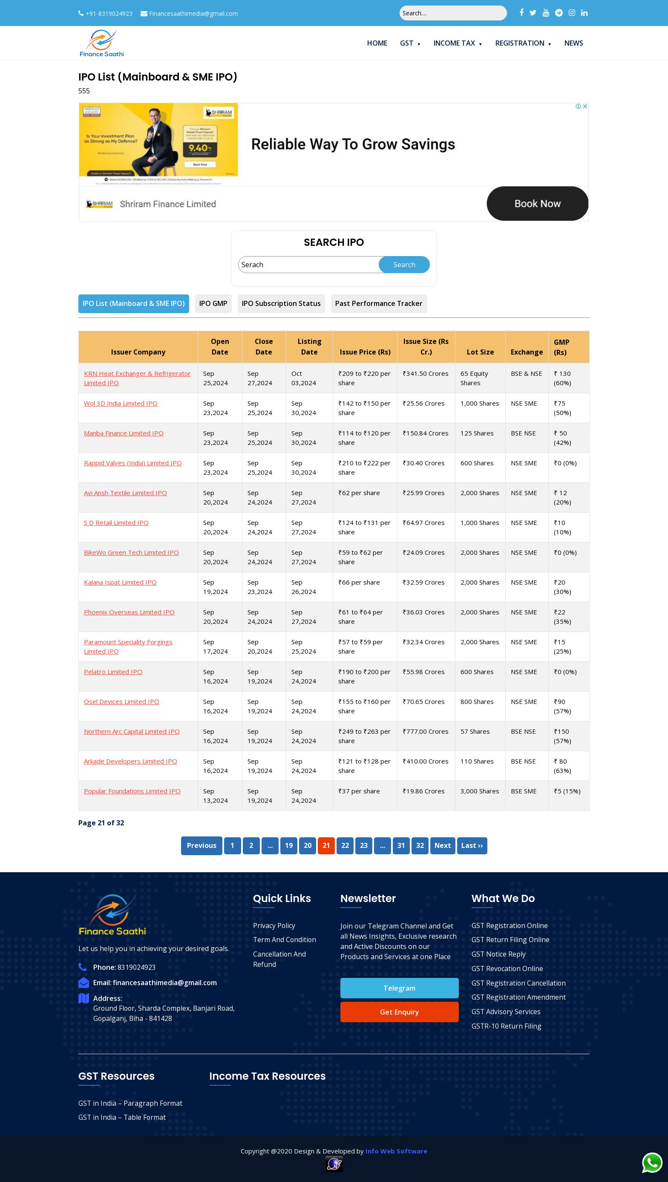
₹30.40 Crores (423, 462)
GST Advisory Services (506, 1012)
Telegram (399, 987)
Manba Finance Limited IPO (124, 432)
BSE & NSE (526, 372)
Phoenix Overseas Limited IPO (129, 611)
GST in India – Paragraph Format (130, 1102)
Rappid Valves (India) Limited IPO (133, 462)
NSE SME (524, 402)
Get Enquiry (399, 1011)
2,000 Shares (480, 491)
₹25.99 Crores (423, 491)
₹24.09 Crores (423, 551)
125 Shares (477, 432)
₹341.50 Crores (425, 372)
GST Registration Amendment (519, 997)
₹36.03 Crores (423, 611)
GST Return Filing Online (511, 939)
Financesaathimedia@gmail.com (193, 13)
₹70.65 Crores (423, 700)
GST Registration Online (510, 925)
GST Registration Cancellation (519, 983)
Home (377, 43)
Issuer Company (138, 351)
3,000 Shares (480, 790)
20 (307, 844)
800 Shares (477, 700)
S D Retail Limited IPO (116, 521)
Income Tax (454, 43)
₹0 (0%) (565, 462)
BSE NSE (523, 432)
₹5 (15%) (567, 790)
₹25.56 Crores (423, 402)
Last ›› (472, 844)
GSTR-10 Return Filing (507, 1026)
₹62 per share (359, 491)
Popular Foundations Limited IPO (132, 790)
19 (288, 844)
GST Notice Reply (499, 954)
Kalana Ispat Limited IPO (120, 581)
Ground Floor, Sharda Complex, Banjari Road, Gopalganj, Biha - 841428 (165, 1012)
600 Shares (477, 462)
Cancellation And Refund (279, 959)
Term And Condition (285, 939)
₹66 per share (359, 581)
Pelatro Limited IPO (113, 670)
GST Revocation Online (508, 968)
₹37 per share (359, 790)
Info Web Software (396, 1150)
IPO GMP (213, 303)
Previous (201, 844)
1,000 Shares (480, 402)
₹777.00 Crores (425, 730)
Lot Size (480, 351)
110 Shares (477, 760)
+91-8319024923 (109, 13)
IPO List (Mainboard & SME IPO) (134, 303)
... (269, 844)
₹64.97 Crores (423, 521)
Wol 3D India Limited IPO (121, 402)
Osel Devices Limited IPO (121, 700)
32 (419, 844)
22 (344, 844)
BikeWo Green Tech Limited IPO (131, 551)
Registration (519, 43)
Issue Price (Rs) (365, 351)
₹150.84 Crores (425, 432)
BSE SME (524, 790)
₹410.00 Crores (425, 760)
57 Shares (475, 730)
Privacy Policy (274, 925)
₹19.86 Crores (423, 790)
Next (442, 844)
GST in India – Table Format (122, 1116)
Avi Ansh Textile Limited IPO (125, 491)
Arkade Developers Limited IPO (130, 760)
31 (401, 844)
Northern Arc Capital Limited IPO (132, 730)
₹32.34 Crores (423, 641)
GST (407, 43)
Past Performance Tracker (379, 303)
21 (326, 844)
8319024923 (137, 966)
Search (404, 264)
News (573, 43)
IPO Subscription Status (281, 303)
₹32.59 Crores (423, 581)
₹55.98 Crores (423, 670)
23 (363, 844)
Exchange (527, 351)
